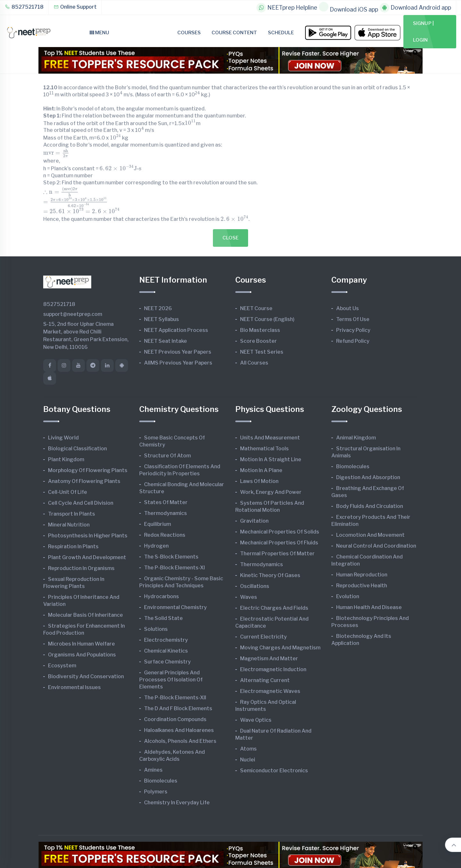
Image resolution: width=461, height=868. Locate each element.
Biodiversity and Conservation (86, 676)
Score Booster (258, 341)
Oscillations (254, 586)
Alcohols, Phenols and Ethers (180, 741)
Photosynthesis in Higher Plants (87, 536)
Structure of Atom (167, 456)
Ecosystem (62, 666)
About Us (347, 308)
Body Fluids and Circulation (369, 506)
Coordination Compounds (175, 719)
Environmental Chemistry (175, 607)
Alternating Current (265, 680)
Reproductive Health (361, 586)
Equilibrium (157, 524)
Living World (63, 438)
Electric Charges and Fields (274, 608)
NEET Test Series (261, 352)
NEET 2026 (158, 308)
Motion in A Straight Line (270, 459)
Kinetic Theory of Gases (270, 575)
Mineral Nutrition (69, 525)
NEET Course (256, 308)
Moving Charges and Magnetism (280, 648)
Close (230, 238)
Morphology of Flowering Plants (87, 470)
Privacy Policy (353, 330)
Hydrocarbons (161, 596)
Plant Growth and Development (87, 557)
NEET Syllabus (161, 319)
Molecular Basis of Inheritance (85, 615)
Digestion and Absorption (368, 477)
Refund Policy (352, 341)
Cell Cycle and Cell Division (80, 503)
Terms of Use (352, 319)
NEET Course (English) (267, 319)
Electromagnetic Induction (273, 669)
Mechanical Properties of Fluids (279, 543)
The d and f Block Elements (178, 708)
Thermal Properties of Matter (277, 554)
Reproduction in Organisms (81, 568)
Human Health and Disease (369, 607)
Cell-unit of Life (67, 492)
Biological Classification (77, 449)
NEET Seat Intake (165, 341)
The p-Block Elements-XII (175, 698)
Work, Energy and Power (271, 492)
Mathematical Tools (264, 449)
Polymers (155, 792)
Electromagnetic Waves (270, 691)
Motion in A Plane (261, 470)
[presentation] (190, 122)
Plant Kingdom (66, 459)
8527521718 (24, 7)
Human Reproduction (361, 575)
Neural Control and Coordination (376, 546)
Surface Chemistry (167, 662)
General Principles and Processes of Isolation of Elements (171, 680)
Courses (189, 33)
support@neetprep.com (72, 314)
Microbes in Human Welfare (81, 644)
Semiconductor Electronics (274, 771)
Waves (248, 597)
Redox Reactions (164, 535)
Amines (153, 770)
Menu (99, 33)
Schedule (281, 33)
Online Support (75, 7)
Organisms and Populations (82, 655)
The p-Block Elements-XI (174, 568)
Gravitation (254, 521)
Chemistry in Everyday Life (177, 803)
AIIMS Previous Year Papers (178, 363)
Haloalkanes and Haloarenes (179, 730)
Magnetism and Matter (269, 658)
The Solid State (163, 618)
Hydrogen (156, 546)
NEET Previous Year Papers (177, 352)
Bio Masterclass (260, 330)
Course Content (234, 33)
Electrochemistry (166, 640)
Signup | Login (423, 31)
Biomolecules (160, 781)
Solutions (156, 629)
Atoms (248, 749)
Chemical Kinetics (166, 651)
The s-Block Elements (171, 557)
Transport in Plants (71, 514)
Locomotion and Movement (370, 535)
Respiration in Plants (73, 546)
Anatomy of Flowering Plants (84, 481)
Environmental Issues (74, 687)
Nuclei (247, 760)
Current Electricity (263, 637)
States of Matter (166, 502)
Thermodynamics (165, 513)
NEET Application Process (176, 330)
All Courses (254, 363)
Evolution (347, 596)
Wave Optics (255, 720)
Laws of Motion (259, 481)
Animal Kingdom (356, 438)
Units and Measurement (270, 438)
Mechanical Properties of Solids (279, 532)
